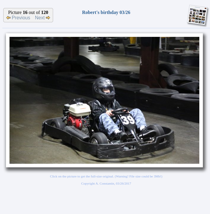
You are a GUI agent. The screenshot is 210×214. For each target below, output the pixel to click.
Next (42, 17)
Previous (18, 17)
